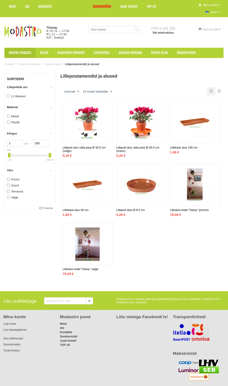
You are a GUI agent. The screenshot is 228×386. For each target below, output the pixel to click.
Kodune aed (53, 64)
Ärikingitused (186, 53)
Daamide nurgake (130, 53)
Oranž (13, 185)
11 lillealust (16, 96)
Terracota (15, 191)
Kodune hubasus (20, 53)
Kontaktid (45, 6)
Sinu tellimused (13, 338)
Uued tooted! (129, 6)
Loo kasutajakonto (15, 329)
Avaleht (9, 64)
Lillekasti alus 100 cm (183, 147)
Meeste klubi (159, 53)
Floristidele (102, 53)
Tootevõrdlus (11, 350)
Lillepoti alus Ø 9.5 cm (130, 210)
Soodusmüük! (102, 6)
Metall (13, 116)
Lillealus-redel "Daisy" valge (80, 269)
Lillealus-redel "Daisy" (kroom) (189, 210)
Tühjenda (48, 208)
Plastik (13, 122)
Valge (12, 197)
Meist (12, 6)
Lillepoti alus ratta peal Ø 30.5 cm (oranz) (137, 149)
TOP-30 (151, 6)
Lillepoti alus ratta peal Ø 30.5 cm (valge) (84, 149)
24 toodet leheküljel (97, 91)
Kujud (44, 53)
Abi (27, 6)
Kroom (13, 179)
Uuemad (71, 91)
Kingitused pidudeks (71, 53)
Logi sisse (9, 323)
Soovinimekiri (11, 344)
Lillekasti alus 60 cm (75, 210)
